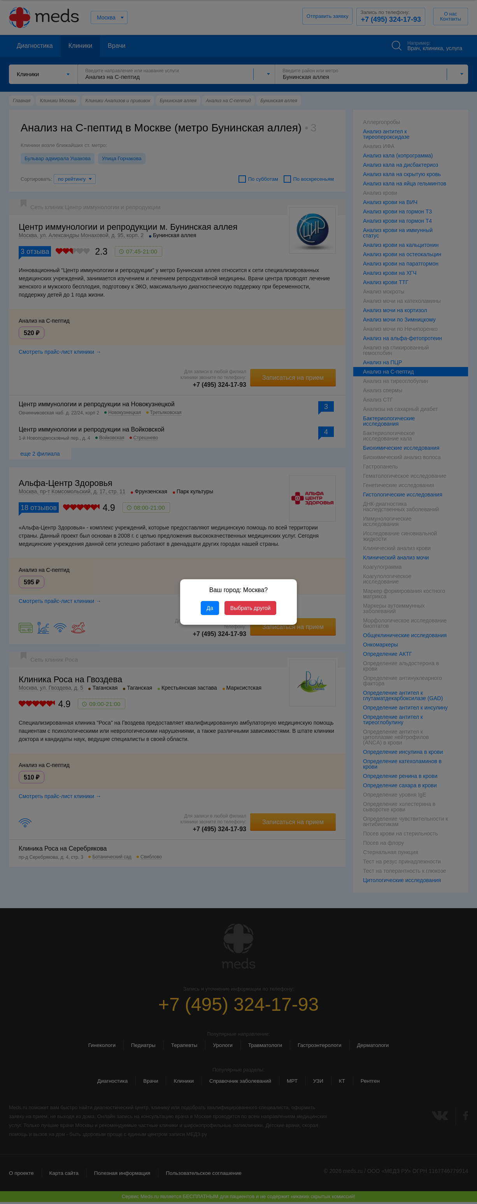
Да (210, 608)
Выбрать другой (250, 608)
